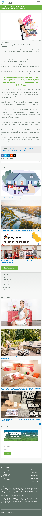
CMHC (3, 289)
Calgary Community (6, 279)
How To (3, 282)
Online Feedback (34, 481)
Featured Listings (15, 8)
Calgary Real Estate (25, 148)
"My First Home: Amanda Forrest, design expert (16, 327)
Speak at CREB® (34, 478)
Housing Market (5, 277)
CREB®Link (33, 477)
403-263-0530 (6, 470)
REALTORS (4, 286)
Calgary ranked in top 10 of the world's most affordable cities (20, 230)
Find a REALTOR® (24, 8)
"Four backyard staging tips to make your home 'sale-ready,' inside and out (19, 357)
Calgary (17, 148)
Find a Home (34, 472)
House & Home (22, 150)
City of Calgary (5, 281)
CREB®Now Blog (5, 8)
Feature (15, 150)
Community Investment (36, 479)
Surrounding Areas (6, 287)
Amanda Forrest (11, 148)
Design (11, 150)
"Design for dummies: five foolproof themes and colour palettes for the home (21, 420)
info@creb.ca (5, 472)
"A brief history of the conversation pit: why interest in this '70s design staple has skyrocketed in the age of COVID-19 (21, 389)
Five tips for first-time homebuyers (12, 198)
